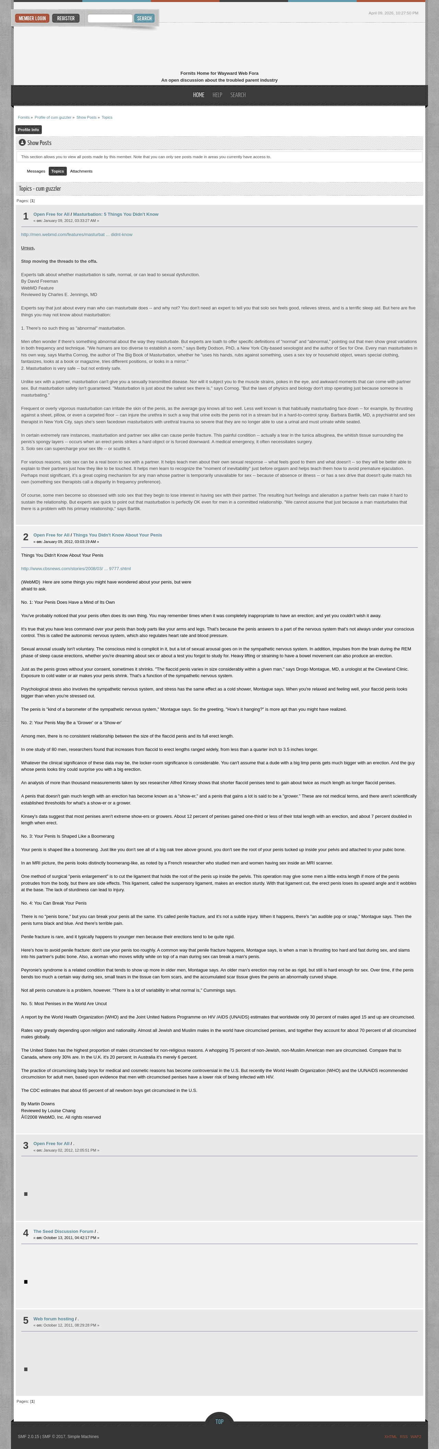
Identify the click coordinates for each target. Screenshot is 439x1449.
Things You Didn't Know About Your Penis (117, 535)
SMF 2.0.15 (28, 1436)
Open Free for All (52, 214)
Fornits (219, 47)
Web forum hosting (54, 1318)
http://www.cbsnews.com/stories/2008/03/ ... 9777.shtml (76, 568)
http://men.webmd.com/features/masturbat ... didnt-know (76, 234)
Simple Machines (83, 1436)
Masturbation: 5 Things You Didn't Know (115, 214)
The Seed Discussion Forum (64, 1231)
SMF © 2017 (54, 1436)
